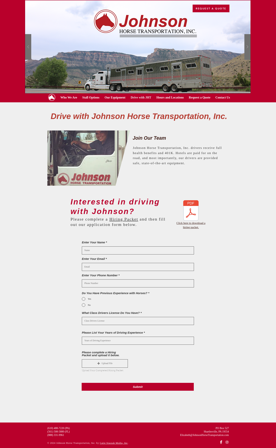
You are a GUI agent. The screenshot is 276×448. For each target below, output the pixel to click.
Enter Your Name (93, 242)
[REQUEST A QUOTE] (211, 8)
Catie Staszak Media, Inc (114, 443)
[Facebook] (221, 442)
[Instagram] (227, 442)
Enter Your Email (93, 258)
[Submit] (138, 387)
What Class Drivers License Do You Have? (111, 312)
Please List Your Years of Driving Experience (112, 332)
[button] (90, 158)
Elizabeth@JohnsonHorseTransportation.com (204, 435)
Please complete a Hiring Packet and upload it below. (100, 354)
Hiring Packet (123, 219)
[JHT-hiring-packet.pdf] (191, 211)
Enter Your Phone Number (100, 275)
